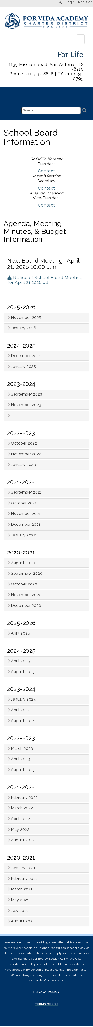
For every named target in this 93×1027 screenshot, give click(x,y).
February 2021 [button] (22, 879)
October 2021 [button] (21, 503)
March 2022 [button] (20, 808)
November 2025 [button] (24, 317)
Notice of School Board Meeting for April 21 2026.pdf (44, 280)
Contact (46, 170)
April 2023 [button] (18, 759)
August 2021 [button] (20, 921)
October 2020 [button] (22, 584)
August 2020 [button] (21, 563)
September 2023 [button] (24, 394)
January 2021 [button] (21, 868)
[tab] (46, 317)
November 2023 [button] (24, 405)
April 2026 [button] (18, 633)
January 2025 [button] (21, 366)
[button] (46, 416)
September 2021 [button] (24, 492)
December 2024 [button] (24, 356)
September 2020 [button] (24, 573)
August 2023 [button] (21, 770)
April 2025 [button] (18, 661)
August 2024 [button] (21, 721)
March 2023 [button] (20, 748)
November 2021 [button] (24, 514)
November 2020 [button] (24, 595)
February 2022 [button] (22, 797)
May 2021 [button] (18, 900)
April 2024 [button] (18, 710)
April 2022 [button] (18, 819)
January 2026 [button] (21, 328)
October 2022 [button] (22, 443)
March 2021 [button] (19, 889)
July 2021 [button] (17, 911)
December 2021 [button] (24, 524)
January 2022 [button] (21, 535)
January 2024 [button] (21, 699)
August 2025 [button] (21, 672)
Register (85, 2)
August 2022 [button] (21, 840)
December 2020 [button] (24, 605)
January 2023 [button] (21, 465)
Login (67, 2)
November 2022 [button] (24, 454)
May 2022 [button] (18, 830)
